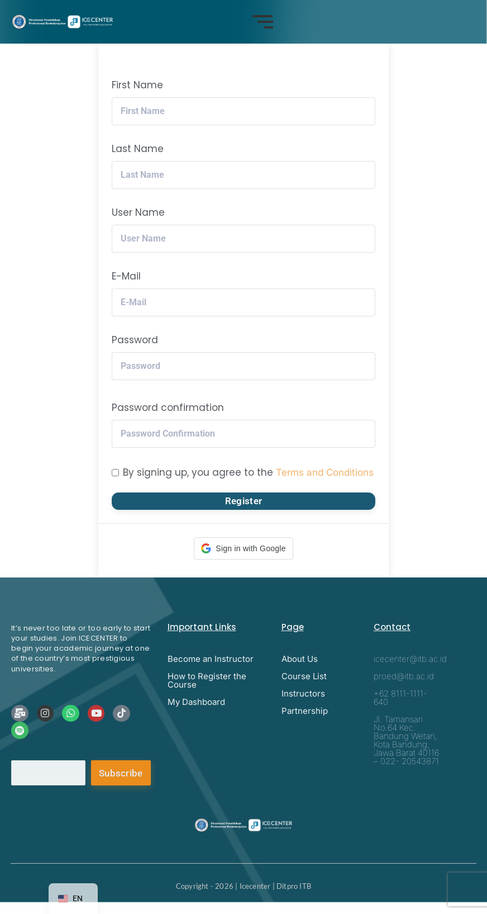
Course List (304, 676)
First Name (137, 85)
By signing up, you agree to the (248, 472)
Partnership (304, 710)
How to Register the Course (207, 680)
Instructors (303, 693)
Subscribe (121, 773)
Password (135, 340)
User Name (138, 212)
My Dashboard (196, 702)
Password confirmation (168, 407)
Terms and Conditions (325, 472)
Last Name (138, 148)
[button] (243, 548)
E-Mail (126, 276)
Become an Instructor (211, 658)
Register (243, 500)
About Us (299, 658)
